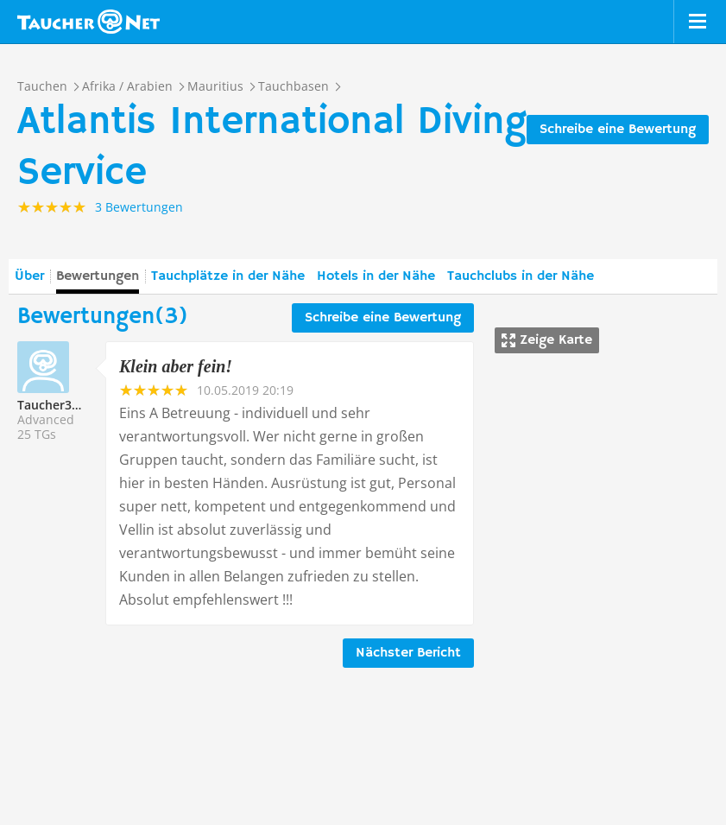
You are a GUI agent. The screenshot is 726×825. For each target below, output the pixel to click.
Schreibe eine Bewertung (618, 129)
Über (29, 276)
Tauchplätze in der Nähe (228, 276)
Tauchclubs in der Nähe (520, 276)
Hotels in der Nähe (376, 276)
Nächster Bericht (408, 653)
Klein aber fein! (175, 366)
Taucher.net (88, 22)
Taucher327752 (61, 405)
